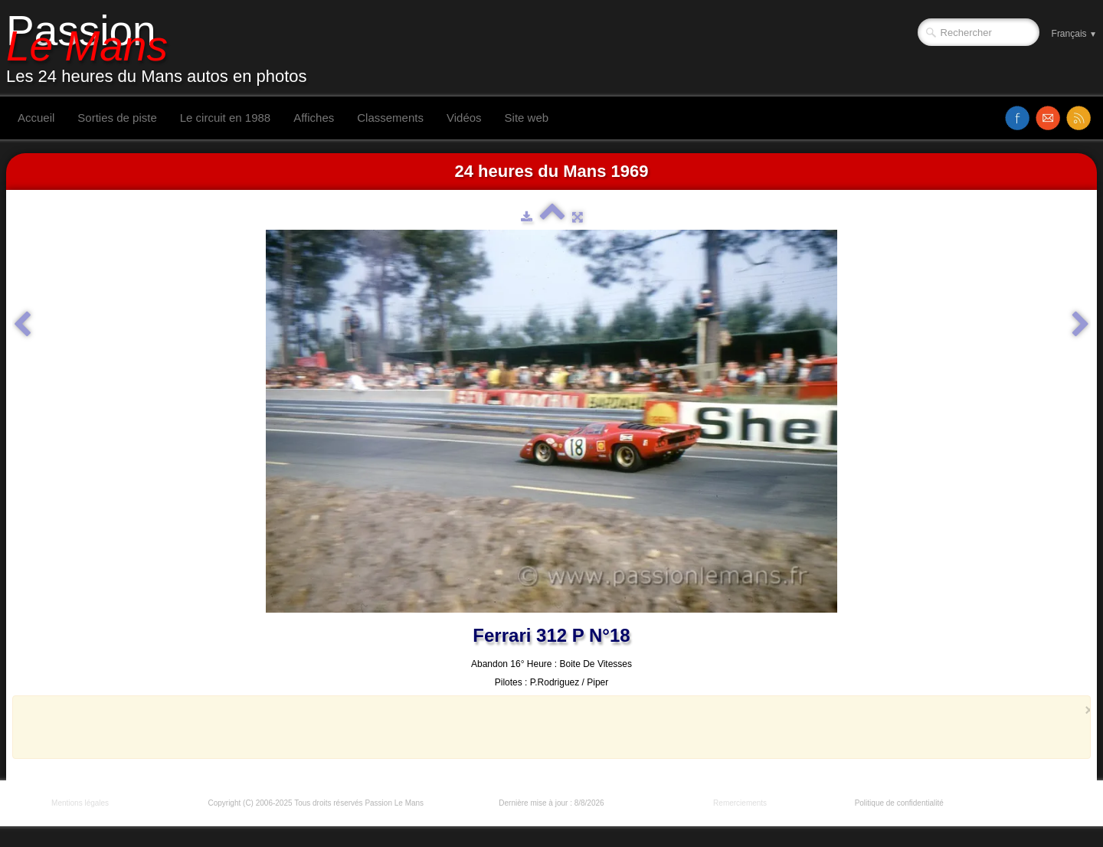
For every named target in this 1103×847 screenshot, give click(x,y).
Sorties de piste (116, 117)
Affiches (313, 117)
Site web (527, 117)
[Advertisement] (547, 727)
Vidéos (464, 117)
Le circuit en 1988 (225, 117)
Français (1074, 33)
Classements (390, 117)
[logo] (162, 48)
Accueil (36, 117)
